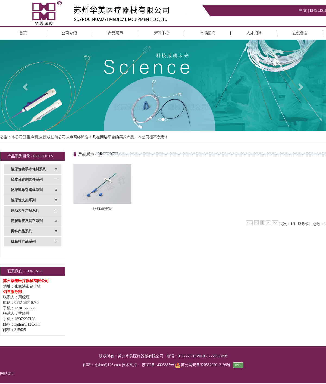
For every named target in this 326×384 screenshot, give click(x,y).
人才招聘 (254, 33)
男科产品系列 (34, 231)
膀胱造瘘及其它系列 (34, 221)
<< (249, 223)
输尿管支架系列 (34, 200)
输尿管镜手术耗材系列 (34, 169)
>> (275, 223)
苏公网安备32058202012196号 (203, 365)
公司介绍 (69, 33)
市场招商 (207, 33)
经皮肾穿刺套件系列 (34, 180)
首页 (23, 33)
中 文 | (304, 10)
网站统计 (7, 373)
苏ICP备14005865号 (158, 365)
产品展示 (115, 33)
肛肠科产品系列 (34, 241)
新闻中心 (161, 33)
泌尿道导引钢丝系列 (34, 190)
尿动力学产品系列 (34, 211)
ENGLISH (318, 10)
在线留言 (300, 33)
